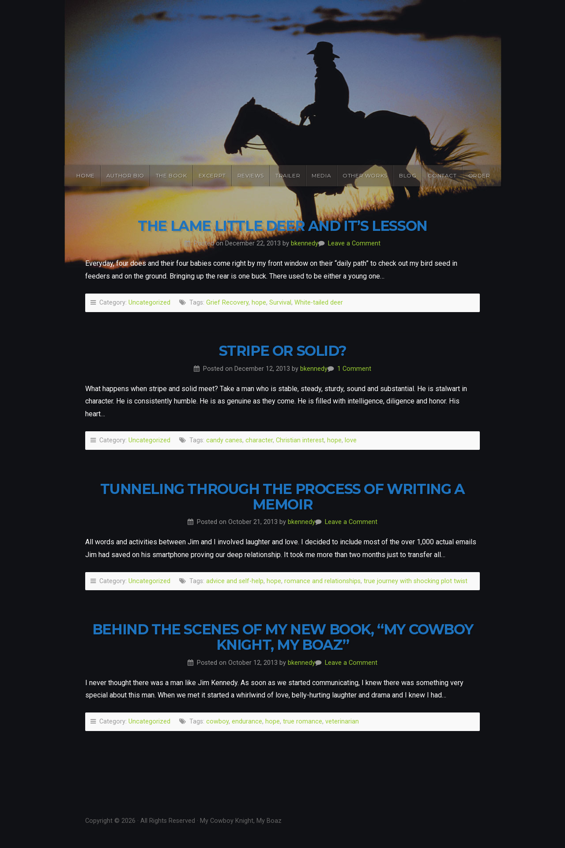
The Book (171, 175)
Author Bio (125, 175)
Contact (442, 175)
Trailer (287, 175)
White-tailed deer (318, 302)
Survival (280, 302)
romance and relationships (322, 581)
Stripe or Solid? (283, 350)
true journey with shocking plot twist (415, 581)
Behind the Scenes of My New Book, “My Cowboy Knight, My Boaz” (282, 637)
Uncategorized (149, 302)
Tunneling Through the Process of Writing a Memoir (282, 496)
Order (479, 175)
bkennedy (304, 243)
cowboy (217, 721)
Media (321, 175)
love (351, 440)
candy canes (224, 440)
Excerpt (212, 175)
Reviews (250, 175)
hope (259, 302)
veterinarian (342, 721)
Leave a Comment (354, 243)
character (259, 440)
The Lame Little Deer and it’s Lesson (282, 225)
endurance (247, 721)
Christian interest (300, 440)
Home (85, 175)
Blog (407, 175)
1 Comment (354, 369)
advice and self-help (235, 581)
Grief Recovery (227, 302)
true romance (302, 721)
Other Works (365, 175)
